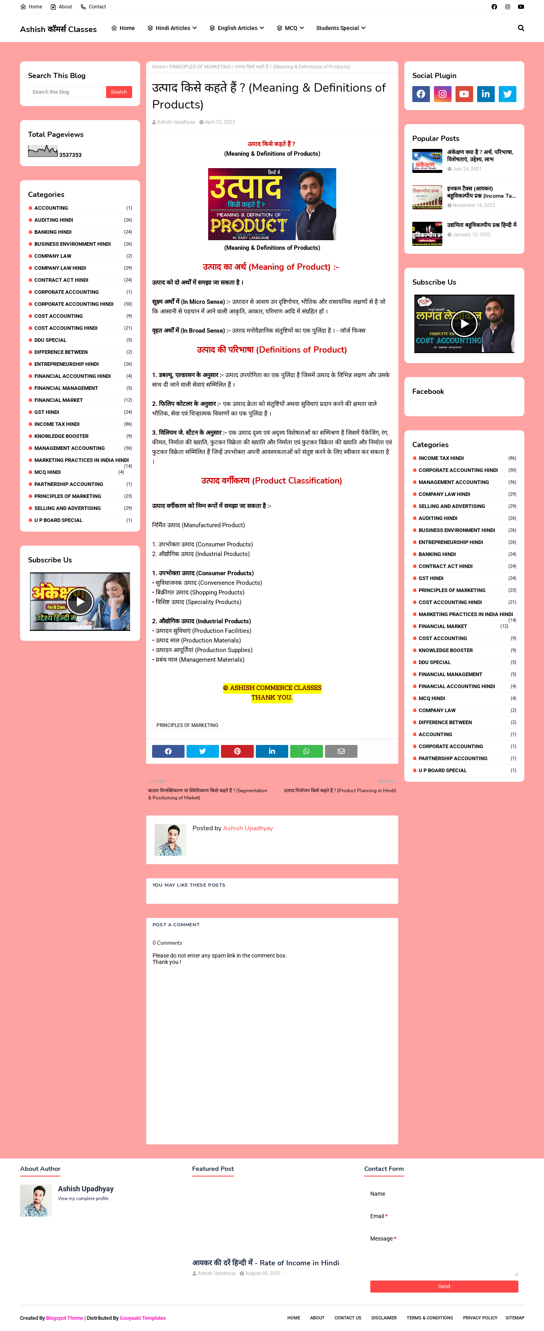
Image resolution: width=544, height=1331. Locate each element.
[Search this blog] (67, 92)
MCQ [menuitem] (286, 28)
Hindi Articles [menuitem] (168, 28)
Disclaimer (384, 1318)
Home (31, 7)
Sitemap (515, 1318)
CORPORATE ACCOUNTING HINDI (83, 304)
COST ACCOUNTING (83, 316)
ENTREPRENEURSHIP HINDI (83, 364)
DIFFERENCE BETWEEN (83, 352)
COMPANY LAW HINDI (83, 268)
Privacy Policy (480, 1318)
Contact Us (348, 1318)
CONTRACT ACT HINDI (83, 280)
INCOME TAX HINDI (83, 424)
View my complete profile (83, 1198)
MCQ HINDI (79, 472)
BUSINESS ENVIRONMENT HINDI (83, 244)
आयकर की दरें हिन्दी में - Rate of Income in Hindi (265, 1263)
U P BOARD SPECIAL (83, 520)
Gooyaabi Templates (143, 1318)
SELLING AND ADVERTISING (83, 508)
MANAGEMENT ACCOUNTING (83, 448)
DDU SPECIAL (83, 340)
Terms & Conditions (430, 1318)
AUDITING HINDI (83, 220)
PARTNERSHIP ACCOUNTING (83, 484)
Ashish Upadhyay (176, 122)
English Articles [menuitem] (233, 28)
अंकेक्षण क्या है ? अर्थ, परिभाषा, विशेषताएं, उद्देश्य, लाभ (480, 156)
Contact (93, 7)
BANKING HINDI (83, 232)
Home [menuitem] (123, 28)
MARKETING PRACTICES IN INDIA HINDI (83, 460)
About (61, 7)
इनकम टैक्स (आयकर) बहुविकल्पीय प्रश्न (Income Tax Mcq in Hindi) (481, 192)
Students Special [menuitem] (337, 28)
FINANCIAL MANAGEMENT (83, 388)
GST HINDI (83, 412)
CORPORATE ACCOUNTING (83, 292)
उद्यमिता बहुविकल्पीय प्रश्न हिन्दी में (481, 225)
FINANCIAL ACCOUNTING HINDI (83, 376)
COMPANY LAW (83, 256)
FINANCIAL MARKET (83, 400)
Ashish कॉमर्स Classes (58, 29)
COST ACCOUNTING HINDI (83, 328)
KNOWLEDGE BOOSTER (83, 436)
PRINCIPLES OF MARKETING (83, 496)
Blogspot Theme (64, 1318)
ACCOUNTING (83, 208)
